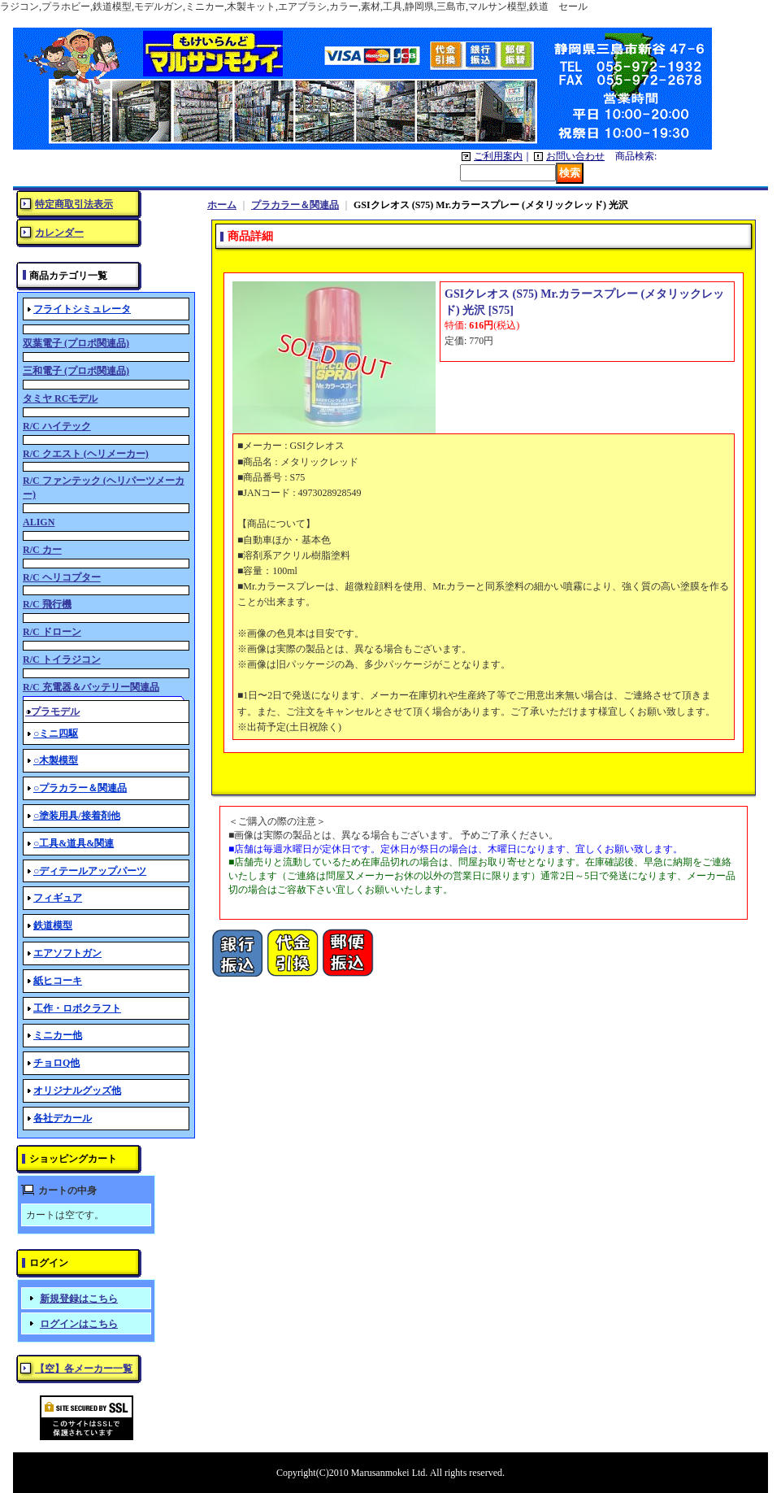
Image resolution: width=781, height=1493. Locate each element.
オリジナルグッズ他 (77, 1090)
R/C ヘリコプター (62, 577)
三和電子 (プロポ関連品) (76, 371)
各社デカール (62, 1118)
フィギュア (57, 897)
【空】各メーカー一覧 (83, 1368)
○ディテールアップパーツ (89, 871)
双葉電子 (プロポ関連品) (76, 343)
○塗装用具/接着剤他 (76, 815)
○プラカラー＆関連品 (80, 788)
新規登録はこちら (79, 1298)
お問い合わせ (575, 156)
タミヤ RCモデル (60, 398)
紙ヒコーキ (57, 980)
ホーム (221, 205)
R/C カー (42, 549)
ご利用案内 (498, 156)
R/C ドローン (52, 632)
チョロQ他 (56, 1063)
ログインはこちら (79, 1324)
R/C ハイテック (57, 426)
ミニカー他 (57, 1035)
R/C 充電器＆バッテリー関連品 (91, 687)
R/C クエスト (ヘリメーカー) (86, 453)
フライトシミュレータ (82, 309)
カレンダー (59, 232)
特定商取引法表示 (74, 204)
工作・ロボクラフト (77, 1008)
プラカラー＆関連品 (295, 205)
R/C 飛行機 (47, 604)
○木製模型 (55, 760)
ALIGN (38, 522)
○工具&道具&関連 (73, 843)
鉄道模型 (52, 925)
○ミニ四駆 (55, 733)
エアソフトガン (67, 953)
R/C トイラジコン (62, 659)
